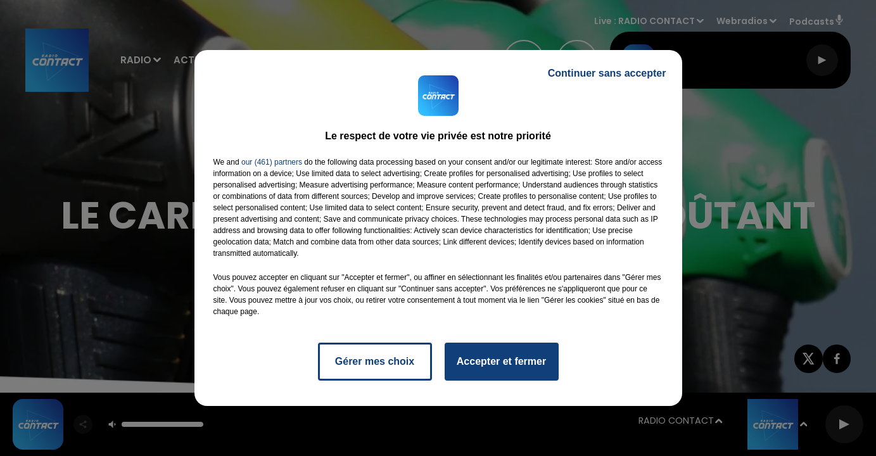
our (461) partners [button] (271, 162)
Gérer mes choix (374, 361)
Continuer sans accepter (607, 73)
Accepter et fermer (501, 361)
